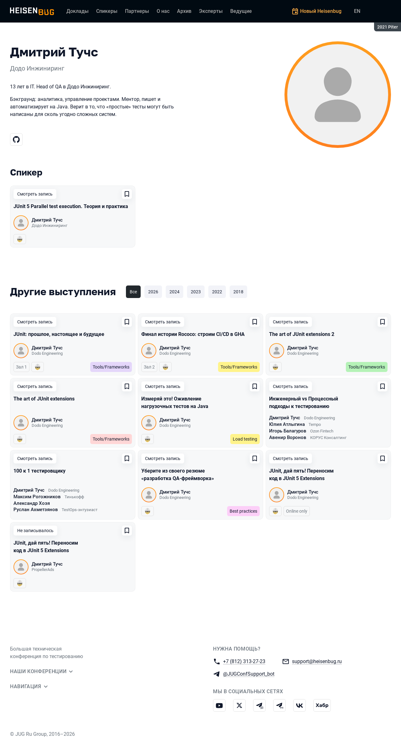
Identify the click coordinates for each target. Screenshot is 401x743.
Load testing (245, 439)
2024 (174, 291)
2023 (196, 291)
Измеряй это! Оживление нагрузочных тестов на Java (174, 402)
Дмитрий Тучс (47, 219)
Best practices (243, 511)
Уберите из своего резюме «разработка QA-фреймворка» (177, 474)
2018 (238, 291)
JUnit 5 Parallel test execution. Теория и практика (70, 206)
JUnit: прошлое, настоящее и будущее (58, 334)
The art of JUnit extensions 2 (301, 334)
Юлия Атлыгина (287, 424)
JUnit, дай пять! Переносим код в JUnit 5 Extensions (301, 474)
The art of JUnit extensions (44, 399)
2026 (153, 291)
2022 (217, 291)
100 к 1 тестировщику (39, 471)
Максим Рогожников (37, 496)
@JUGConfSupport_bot (248, 673)
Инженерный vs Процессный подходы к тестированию (303, 402)
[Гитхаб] (16, 139)
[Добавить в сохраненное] (127, 194)
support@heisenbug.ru (317, 661)
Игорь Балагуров (287, 430)
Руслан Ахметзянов (35, 509)
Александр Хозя (31, 503)
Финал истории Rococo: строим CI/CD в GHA (193, 334)
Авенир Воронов (287, 437)
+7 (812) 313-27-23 (244, 661)
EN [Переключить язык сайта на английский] (357, 11)
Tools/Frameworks (111, 366)
